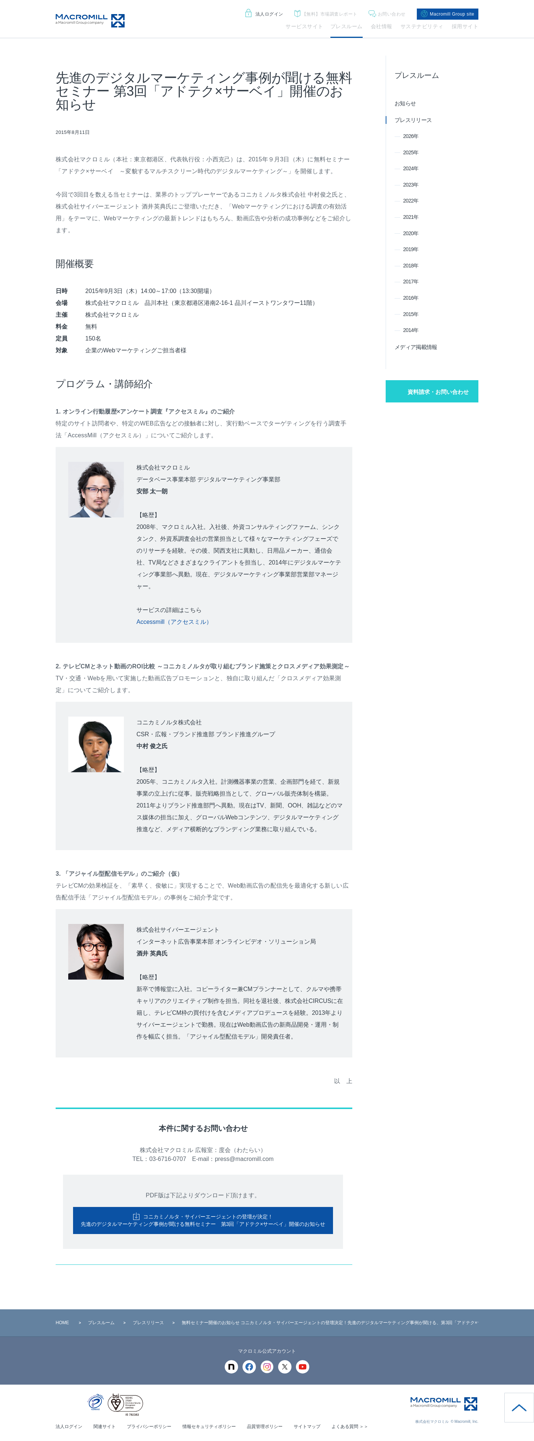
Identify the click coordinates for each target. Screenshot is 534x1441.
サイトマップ (307, 1426)
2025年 (411, 152)
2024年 (411, 168)
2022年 (411, 201)
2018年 (411, 266)
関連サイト (104, 1426)
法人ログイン (264, 14)
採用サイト (465, 26)
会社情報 (381, 26)
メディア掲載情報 (416, 347)
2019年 (411, 249)
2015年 (411, 314)
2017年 (411, 281)
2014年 (411, 330)
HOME (62, 1322)
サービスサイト (304, 26)
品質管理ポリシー (265, 1426)
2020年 (411, 233)
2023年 (411, 185)
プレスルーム (346, 26)
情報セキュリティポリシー (209, 1426)
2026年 (411, 136)
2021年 (411, 217)
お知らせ (405, 103)
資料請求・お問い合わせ (438, 392)
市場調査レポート (325, 14)
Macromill (90, 20)
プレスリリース (413, 120)
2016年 (411, 298)
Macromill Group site (447, 14)
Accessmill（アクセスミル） (174, 622)
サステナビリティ (422, 26)
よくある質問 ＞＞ (350, 1426)
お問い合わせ (387, 14)
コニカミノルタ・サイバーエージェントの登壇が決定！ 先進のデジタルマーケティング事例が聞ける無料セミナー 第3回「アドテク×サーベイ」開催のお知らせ (203, 1220)
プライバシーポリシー (149, 1426)
